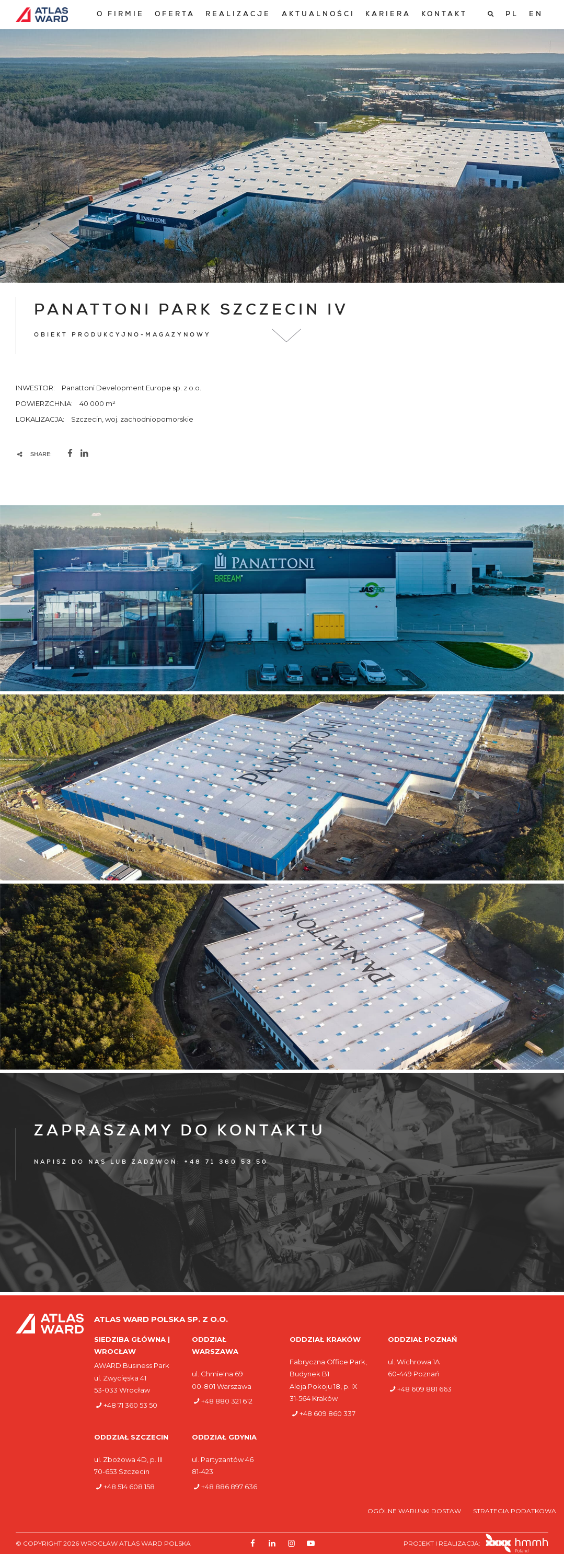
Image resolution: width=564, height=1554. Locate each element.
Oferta (175, 14)
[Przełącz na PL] (512, 14)
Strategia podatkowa (514, 1511)
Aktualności (318, 14)
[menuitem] (120, 15)
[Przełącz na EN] (536, 14)
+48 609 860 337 (327, 1413)
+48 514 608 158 (129, 1486)
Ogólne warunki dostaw (415, 1511)
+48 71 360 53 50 (130, 1405)
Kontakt (444, 14)
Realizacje (238, 14)
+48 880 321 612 (226, 1401)
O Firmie (120, 14)
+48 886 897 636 (229, 1486)
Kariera (388, 14)
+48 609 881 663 (424, 1389)
